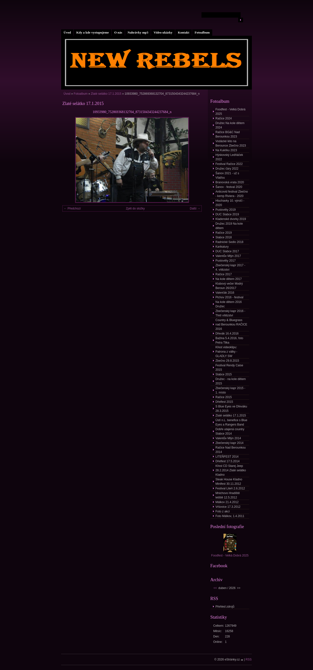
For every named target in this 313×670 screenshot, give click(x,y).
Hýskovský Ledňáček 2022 (229, 157)
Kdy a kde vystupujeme (92, 32)
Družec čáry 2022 (226, 168)
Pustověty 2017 (225, 260)
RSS (249, 659)
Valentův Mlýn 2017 (228, 256)
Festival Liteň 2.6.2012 (230, 488)
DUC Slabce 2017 (227, 251)
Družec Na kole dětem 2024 (230, 125)
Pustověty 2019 (225, 209)
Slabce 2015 (223, 374)
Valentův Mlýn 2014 (228, 438)
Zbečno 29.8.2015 (227, 360)
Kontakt (183, 32)
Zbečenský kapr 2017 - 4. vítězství (230, 267)
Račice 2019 (223, 232)
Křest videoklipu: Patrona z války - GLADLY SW (226, 352)
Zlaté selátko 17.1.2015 (106, 93)
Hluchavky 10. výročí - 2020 (229, 203)
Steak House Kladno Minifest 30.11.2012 (228, 481)
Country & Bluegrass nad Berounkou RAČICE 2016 (231, 324)
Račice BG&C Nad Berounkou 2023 (227, 134)
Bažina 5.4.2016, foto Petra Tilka (229, 340)
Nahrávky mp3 (138, 32)
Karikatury (222, 246)
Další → (195, 208)
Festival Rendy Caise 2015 (229, 367)
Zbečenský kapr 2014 (229, 443)
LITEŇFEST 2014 (227, 456)
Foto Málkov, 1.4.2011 (229, 516)
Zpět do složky (135, 208)
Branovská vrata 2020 (229, 182)
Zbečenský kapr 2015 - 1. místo (230, 390)
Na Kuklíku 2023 (226, 150)
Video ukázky (163, 32)
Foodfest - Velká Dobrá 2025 (230, 112)
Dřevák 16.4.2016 (227, 333)
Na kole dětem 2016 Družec (228, 304)
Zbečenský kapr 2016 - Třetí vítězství (230, 313)
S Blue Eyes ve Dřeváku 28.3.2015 (231, 409)
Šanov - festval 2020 (228, 187)
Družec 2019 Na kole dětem (229, 226)
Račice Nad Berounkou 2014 (230, 450)
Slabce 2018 (223, 237)
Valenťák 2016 (224, 292)
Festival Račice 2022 (229, 164)
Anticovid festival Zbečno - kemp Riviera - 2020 (231, 194)
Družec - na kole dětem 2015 (230, 381)
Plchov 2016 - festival (229, 297)
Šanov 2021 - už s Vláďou (227, 175)
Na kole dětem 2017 (228, 279)
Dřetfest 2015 (224, 402)
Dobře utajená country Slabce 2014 (229, 431)
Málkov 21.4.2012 (227, 502)
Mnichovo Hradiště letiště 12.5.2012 (227, 495)
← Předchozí (72, 208)
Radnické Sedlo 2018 (229, 242)
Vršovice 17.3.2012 (227, 506)
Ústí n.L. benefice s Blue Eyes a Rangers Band (231, 422)
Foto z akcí (222, 511)
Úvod (67, 32)
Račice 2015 (223, 397)
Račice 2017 (223, 274)
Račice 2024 (223, 118)
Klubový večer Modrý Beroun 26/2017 (229, 286)
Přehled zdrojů (224, 606)
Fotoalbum (202, 32)
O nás (118, 32)
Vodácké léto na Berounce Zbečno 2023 (230, 143)
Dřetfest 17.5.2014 (227, 461)
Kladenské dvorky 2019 (230, 219)
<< (215, 588)
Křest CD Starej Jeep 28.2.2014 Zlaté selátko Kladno (230, 470)
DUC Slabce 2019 (227, 214)
